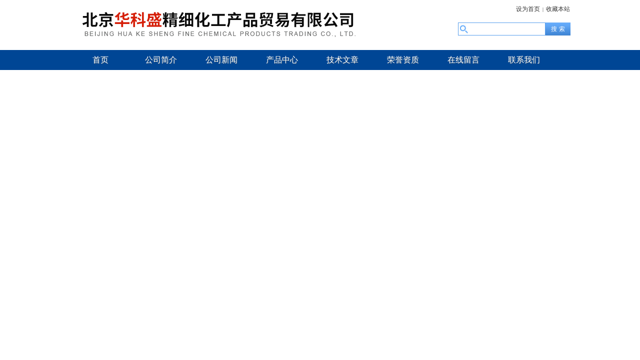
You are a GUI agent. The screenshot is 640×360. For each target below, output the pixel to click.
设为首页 (528, 9)
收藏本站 (558, 9)
